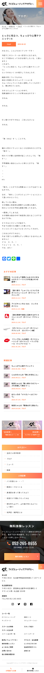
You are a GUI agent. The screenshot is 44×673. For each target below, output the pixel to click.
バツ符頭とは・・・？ (15, 481)
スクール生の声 (7, 630)
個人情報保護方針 (8, 654)
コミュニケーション (30, 620)
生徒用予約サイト (30, 647)
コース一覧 (6, 613)
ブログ (19, 26)
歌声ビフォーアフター (10, 640)
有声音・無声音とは (14, 512)
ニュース (10, 464)
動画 (8, 470)
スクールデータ (29, 634)
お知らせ (12, 26)
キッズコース (6, 620)
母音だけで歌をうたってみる (18, 498)
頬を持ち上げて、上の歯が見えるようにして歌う (22, 505)
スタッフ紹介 (29, 626)
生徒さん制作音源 (14, 453)
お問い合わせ (6, 651)
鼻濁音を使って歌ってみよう (18, 492)
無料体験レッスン (22, 556)
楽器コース (27, 617)
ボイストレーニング (8, 617)
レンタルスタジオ (30, 643)
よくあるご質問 (7, 647)
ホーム (4, 26)
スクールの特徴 (7, 626)
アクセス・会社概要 (31, 640)
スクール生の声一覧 (8, 634)
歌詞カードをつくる (14, 487)
